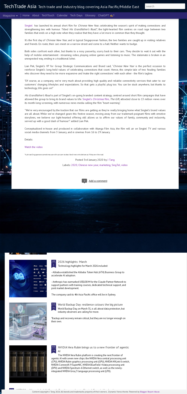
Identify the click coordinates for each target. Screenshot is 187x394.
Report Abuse (154, 391)
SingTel (116, 122)
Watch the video (34, 104)
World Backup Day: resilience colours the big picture (90, 304)
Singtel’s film (96, 56)
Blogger (143, 391)
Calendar (62, 15)
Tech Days (76, 15)
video (124, 122)
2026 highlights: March (72, 262)
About (35, 15)
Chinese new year (88, 122)
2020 (74, 122)
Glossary (90, 15)
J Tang (111, 117)
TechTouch (48, 15)
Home (26, 15)
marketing (105, 122)
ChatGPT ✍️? (106, 15)
